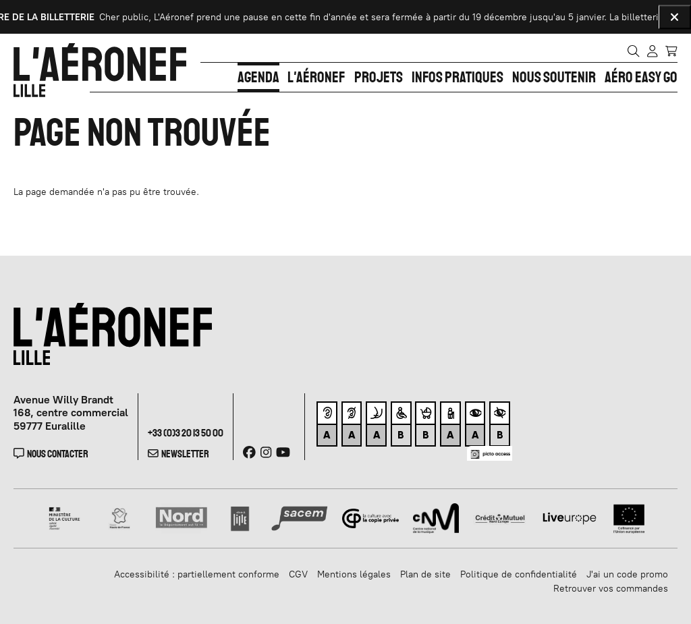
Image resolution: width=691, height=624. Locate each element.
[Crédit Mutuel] (499, 517)
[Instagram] (265, 452)
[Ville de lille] (240, 517)
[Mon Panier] (671, 50)
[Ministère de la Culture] (65, 517)
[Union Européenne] (629, 517)
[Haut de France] (120, 517)
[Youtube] (283, 452)
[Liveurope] (569, 517)
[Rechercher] (633, 50)
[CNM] (436, 517)
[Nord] (182, 517)
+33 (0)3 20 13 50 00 (185, 433)
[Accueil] (99, 70)
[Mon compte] (652, 50)
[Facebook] (249, 452)
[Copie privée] (370, 517)
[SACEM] (299, 517)
